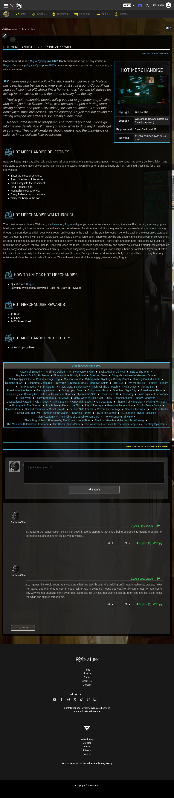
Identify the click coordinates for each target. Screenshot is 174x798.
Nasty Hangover (145, 397)
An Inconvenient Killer (81, 371)
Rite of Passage (94, 405)
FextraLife (67, 763)
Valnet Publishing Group (99, 763)
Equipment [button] (83, 14)
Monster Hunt (124, 397)
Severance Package (109, 409)
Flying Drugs (129, 386)
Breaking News (98, 375)
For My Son (147, 386)
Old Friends (42, 401)
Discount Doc (78, 382)
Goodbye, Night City (124, 390)
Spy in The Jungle (106, 412)
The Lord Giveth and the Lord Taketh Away (119, 420)
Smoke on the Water (56, 412)
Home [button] (21, 14)
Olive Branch (60, 401)
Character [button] (60, 14)
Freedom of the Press (19, 390)
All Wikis (87, 673)
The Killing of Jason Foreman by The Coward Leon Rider (58, 420)
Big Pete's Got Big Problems (32, 375)
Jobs (24, 29)
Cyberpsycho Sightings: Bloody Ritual (107, 379)
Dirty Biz (61, 382)
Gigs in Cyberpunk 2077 (87, 365)
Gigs (33, 29)
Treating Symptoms (155, 424)
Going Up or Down (72, 390)
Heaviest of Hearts (62, 394)
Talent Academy (45, 416)
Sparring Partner (81, 412)
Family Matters (27, 386)
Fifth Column (47, 386)
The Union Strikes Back (66, 424)
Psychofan (51, 405)
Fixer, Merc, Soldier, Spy (73, 386)
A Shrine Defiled (55, 371)
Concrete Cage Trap (48, 379)
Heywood (57, 224)
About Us (87, 681)
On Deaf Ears (104, 401)
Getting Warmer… (46, 390)
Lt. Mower (63, 397)
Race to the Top (71, 405)
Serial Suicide (57, 409)
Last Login (144, 394)
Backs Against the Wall (112, 371)
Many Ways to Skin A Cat (88, 397)
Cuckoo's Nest (72, 379)
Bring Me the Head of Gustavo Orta (132, 375)
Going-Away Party (98, 390)
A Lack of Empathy (31, 371)
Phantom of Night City (129, 401)
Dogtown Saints (99, 382)
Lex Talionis (161, 394)
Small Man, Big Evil (28, 412)
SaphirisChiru (19, 522)
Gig (32, 61)
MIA (109, 397)
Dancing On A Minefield (146, 379)
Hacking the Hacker (35, 394)
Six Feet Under (159, 409)
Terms (87, 746)
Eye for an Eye (136, 382)
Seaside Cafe (13, 409)
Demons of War (14, 382)
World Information (9, 29)
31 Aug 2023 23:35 (142, 525)
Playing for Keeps (156, 401)
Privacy (87, 750)
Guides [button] (121, 14)
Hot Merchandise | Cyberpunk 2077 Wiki (37, 47)
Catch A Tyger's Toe (20, 379)
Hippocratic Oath (86, 394)
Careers (87, 743)
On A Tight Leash (82, 401)
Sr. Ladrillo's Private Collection (138, 412)
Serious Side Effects (81, 409)
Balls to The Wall (139, 371)
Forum (87, 677)
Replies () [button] (143, 543)
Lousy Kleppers (45, 397)
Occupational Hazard (19, 401)
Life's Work (25, 397)
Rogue (7, 65)
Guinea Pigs (13, 394)
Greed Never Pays (151, 390)
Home (87, 669)
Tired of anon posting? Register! (147, 446)
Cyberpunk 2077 (47, 61)
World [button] (103, 14)
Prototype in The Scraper (26, 405)
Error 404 (117, 382)
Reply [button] (158, 543)
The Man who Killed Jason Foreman (27, 424)
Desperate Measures (40, 382)
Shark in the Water (135, 409)
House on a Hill (109, 394)
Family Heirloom (158, 382)
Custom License (91, 711)
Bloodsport (60, 375)
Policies (87, 754)
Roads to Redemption (119, 405)
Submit (94, 489)
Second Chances (35, 409)
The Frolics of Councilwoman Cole (79, 416)
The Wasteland (93, 424)
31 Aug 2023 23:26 (142, 578)
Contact (87, 684)
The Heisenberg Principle (118, 416)
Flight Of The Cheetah (105, 386)
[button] (129, 5)
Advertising (87, 739)
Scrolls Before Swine (149, 405)
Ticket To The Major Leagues (123, 424)
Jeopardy (128, 394)
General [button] (39, 14)
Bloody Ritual (78, 375)
